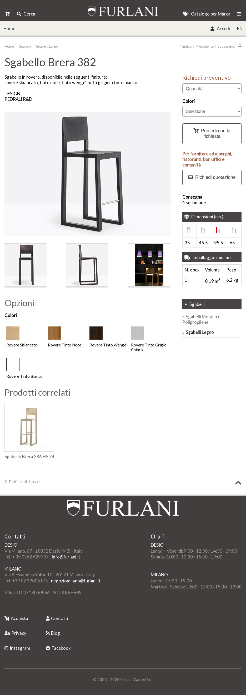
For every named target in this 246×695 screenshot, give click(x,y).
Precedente (205, 46)
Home (9, 28)
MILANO (13, 569)
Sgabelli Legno (47, 46)
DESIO (10, 545)
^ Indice (185, 46)
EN (240, 28)
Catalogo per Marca (206, 14)
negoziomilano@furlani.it (76, 580)
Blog (53, 633)
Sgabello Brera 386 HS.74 (29, 456)
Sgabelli (25, 46)
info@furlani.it (66, 557)
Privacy (15, 633)
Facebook (58, 648)
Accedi (220, 28)
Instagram (17, 648)
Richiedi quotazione (212, 177)
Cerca (26, 14)
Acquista (16, 618)
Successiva (226, 46)
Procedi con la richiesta (211, 133)
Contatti (57, 618)
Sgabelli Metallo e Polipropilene (201, 319)
